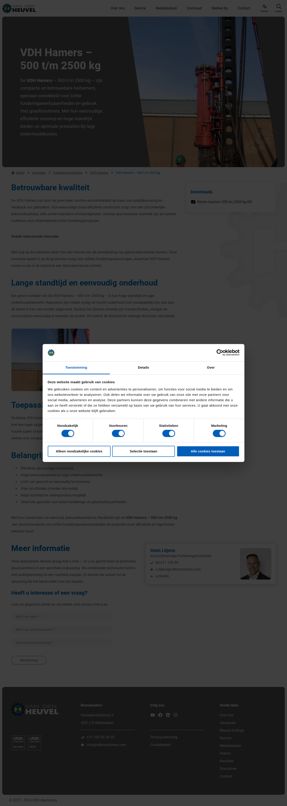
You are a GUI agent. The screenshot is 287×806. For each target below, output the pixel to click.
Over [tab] (211, 367)
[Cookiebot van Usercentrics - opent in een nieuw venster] (219, 352)
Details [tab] (143, 367)
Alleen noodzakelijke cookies (79, 451)
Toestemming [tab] (76, 367)
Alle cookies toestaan (208, 451)
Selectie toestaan (143, 451)
